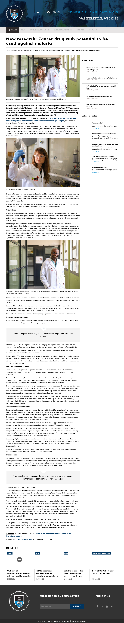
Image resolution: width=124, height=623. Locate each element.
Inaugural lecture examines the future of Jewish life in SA (101, 105)
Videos (10, 553)
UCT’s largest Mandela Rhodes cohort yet (99, 96)
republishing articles (25, 539)
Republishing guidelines (78, 621)
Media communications (63, 30)
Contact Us (93, 30)
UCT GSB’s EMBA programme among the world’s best (101, 87)
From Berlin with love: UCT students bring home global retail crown (105, 145)
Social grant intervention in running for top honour (102, 78)
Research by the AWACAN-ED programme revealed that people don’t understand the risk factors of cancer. (104, 137)
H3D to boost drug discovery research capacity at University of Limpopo (46, 573)
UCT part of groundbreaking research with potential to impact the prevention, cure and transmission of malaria (18, 573)
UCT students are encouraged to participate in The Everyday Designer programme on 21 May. (104, 159)
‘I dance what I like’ (97, 123)
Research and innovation (101, 553)
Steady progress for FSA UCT (100, 167)
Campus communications (40, 30)
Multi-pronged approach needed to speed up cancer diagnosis (104, 134)
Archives (80, 30)
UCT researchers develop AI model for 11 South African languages (101, 69)
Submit (77, 606)
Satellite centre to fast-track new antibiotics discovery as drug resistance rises (74, 573)
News (23, 30)
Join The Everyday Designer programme (103, 156)
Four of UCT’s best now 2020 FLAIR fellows (102, 572)
